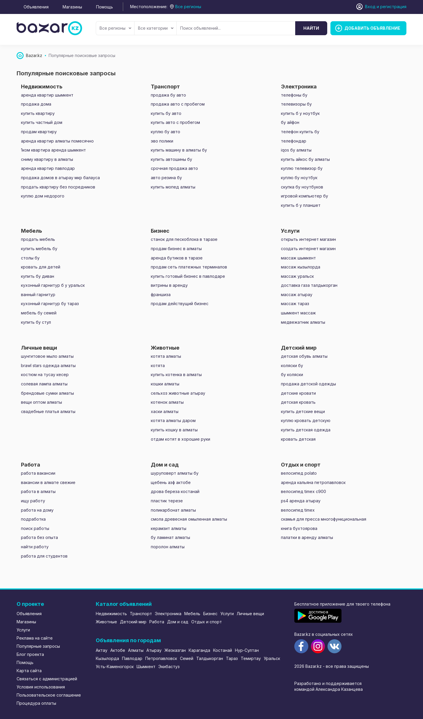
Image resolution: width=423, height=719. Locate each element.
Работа (156, 621)
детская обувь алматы (304, 356)
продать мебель (38, 239)
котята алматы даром (173, 420)
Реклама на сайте (35, 638)
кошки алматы (165, 383)
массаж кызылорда (300, 266)
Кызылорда (107, 658)
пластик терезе (167, 500)
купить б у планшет (301, 205)
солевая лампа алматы (44, 383)
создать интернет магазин (308, 248)
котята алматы (166, 356)
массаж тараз (295, 303)
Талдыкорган (209, 658)
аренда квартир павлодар (48, 168)
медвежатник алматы (303, 322)
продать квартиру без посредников (58, 186)
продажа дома (36, 104)
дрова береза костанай (175, 491)
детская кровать (298, 402)
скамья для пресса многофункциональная (323, 519)
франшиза (161, 294)
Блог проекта (30, 654)
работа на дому (37, 510)
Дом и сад (177, 621)
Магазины (72, 6)
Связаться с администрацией (47, 678)
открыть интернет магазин (308, 239)
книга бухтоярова (299, 528)
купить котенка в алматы (176, 374)
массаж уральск (297, 276)
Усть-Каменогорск (115, 666)
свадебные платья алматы (48, 411)
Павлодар (132, 658)
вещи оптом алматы (41, 402)
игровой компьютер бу (304, 195)
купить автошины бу (171, 159)
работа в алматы (38, 491)
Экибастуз (169, 666)
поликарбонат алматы (173, 510)
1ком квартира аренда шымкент (53, 149)
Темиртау (251, 658)
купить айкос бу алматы (305, 159)
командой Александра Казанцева (328, 689)
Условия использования (41, 686)
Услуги (23, 629)
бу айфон (290, 122)
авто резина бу (166, 177)
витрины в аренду (169, 285)
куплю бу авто (165, 131)
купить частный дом (41, 122)
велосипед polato (299, 473)
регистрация (393, 6)
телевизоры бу (296, 104)
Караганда (199, 650)
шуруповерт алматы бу (175, 473)
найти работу (35, 546)
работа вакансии (38, 473)
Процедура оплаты (36, 703)
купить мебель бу (39, 248)
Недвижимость (111, 613)
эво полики (162, 140)
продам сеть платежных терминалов (189, 266)
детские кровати (298, 393)
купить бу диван (37, 276)
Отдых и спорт (206, 621)
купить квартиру (38, 113)
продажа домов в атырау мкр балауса (60, 177)
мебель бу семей (38, 312)
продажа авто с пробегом (178, 104)
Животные (106, 621)
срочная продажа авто (174, 168)
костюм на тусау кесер (45, 374)
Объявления (36, 6)
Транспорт (141, 613)
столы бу (30, 257)
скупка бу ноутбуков (302, 186)
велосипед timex (298, 510)
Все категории (156, 28)
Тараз (232, 658)
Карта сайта (29, 670)
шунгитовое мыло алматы (47, 356)
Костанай (222, 650)
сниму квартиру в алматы (47, 159)
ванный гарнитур (38, 294)
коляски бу (292, 365)
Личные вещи (250, 613)
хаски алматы (164, 411)
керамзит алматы (168, 528)
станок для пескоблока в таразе (184, 239)
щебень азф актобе (171, 482)
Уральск (272, 658)
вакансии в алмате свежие (48, 482)
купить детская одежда (305, 429)
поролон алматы (168, 546)
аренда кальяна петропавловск (313, 482)
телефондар (293, 140)
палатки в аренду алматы (307, 537)
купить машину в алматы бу (179, 149)
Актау (101, 650)
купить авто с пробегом (175, 122)
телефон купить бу (300, 131)
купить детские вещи (303, 411)
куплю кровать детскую (305, 420)
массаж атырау (296, 294)
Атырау (154, 650)
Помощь (104, 6)
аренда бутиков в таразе (177, 257)
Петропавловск (161, 658)
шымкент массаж (298, 312)
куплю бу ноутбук (299, 177)
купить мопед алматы (173, 186)
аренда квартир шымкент (47, 94)
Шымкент (146, 666)
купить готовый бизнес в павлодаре (188, 276)
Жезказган (175, 650)
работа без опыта (39, 537)
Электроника (168, 613)
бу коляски (292, 374)
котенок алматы (167, 402)
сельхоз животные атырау (178, 393)
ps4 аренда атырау (301, 500)
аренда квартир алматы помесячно (57, 140)
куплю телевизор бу (302, 168)
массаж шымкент (298, 257)
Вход (370, 6)
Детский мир (133, 621)
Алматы (136, 650)
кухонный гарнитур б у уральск (53, 285)
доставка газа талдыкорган (309, 285)
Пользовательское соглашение (49, 695)
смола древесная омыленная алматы (189, 519)
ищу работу (33, 500)
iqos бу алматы (296, 149)
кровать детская (298, 439)
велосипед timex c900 (303, 491)
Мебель (192, 613)
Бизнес (210, 613)
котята (158, 365)
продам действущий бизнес (179, 303)
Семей (186, 658)
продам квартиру (39, 131)
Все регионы (115, 28)
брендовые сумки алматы (47, 393)
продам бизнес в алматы (176, 248)
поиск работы (35, 528)
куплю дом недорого (42, 195)
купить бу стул (36, 322)
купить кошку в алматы (174, 429)
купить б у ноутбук (300, 113)
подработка (33, 519)
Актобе (117, 650)
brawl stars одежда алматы (48, 365)
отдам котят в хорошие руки (180, 439)
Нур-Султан (247, 650)
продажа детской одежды (308, 383)
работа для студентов (44, 556)
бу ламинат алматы (170, 537)
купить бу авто (166, 113)
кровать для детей (40, 266)
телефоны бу (294, 94)
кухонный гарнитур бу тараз (50, 303)
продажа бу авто (168, 94)
